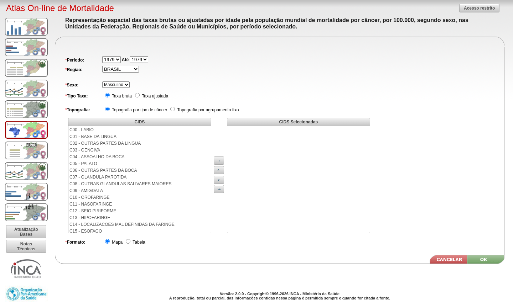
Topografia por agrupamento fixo (207, 109)
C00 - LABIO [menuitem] (81, 129)
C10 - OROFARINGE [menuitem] (89, 197)
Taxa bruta (121, 96)
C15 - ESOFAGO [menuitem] (85, 231)
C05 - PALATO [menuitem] (83, 163)
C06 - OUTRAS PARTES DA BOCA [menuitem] (103, 170)
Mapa (117, 242)
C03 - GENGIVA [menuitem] (84, 150)
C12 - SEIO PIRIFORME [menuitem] (92, 210)
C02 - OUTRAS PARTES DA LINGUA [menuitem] (105, 143)
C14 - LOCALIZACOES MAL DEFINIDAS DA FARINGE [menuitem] (122, 224)
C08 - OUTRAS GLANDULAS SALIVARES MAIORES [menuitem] (120, 183)
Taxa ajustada (154, 96)
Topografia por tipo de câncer (139, 109)
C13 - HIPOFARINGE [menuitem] (89, 217)
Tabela (138, 242)
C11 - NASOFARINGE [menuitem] (90, 204)
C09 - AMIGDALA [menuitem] (86, 190)
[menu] (139, 179)
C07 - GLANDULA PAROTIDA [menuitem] (98, 177)
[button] (479, 8)
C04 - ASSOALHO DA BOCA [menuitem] (97, 156)
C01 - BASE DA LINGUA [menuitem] (92, 136)
